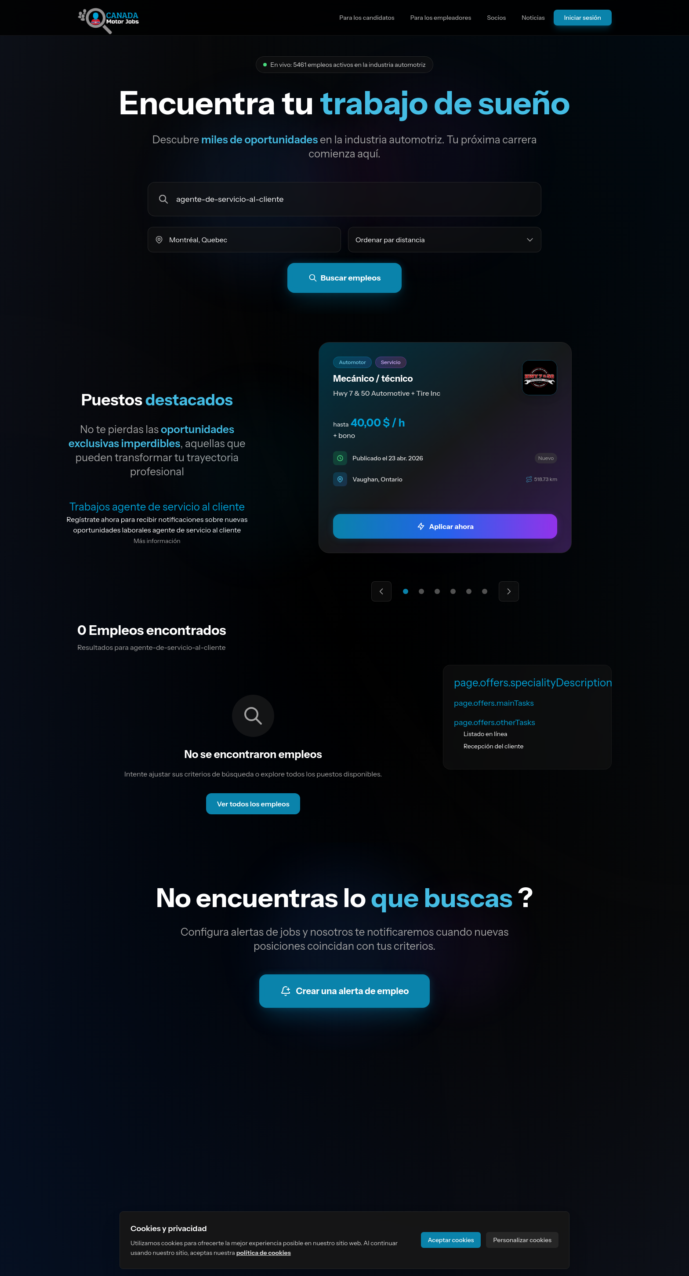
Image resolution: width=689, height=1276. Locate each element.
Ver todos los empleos (253, 803)
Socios (496, 18)
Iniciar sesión (582, 18)
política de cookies (263, 1253)
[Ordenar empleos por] (444, 239)
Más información (157, 541)
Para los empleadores (440, 18)
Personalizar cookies (522, 1240)
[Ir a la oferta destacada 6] (485, 591)
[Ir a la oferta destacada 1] (406, 591)
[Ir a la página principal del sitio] (108, 18)
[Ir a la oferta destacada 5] (469, 591)
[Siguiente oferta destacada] (509, 591)
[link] (445, 447)
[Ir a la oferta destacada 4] (453, 591)
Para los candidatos (366, 18)
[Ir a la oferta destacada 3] (437, 591)
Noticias (533, 18)
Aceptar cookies (451, 1240)
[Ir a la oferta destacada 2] (421, 591)
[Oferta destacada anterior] (381, 591)
